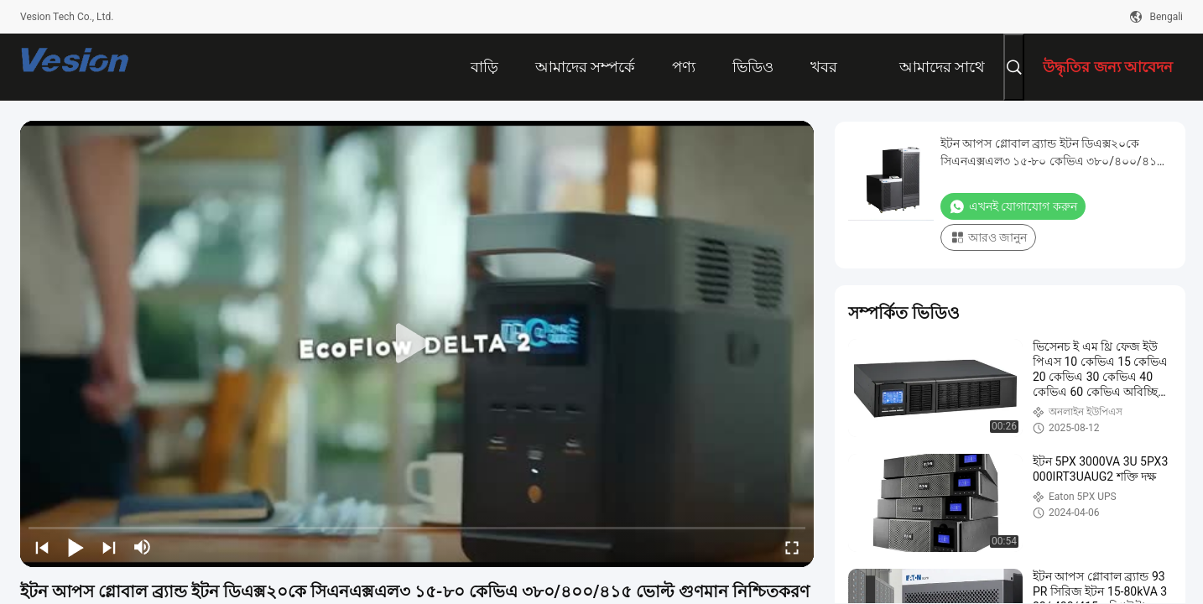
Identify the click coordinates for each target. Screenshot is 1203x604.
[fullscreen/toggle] (792, 547)
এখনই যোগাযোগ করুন (1013, 206)
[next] (109, 547)
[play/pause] (75, 547)
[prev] (42, 547)
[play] (417, 344)
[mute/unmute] (142, 547)
